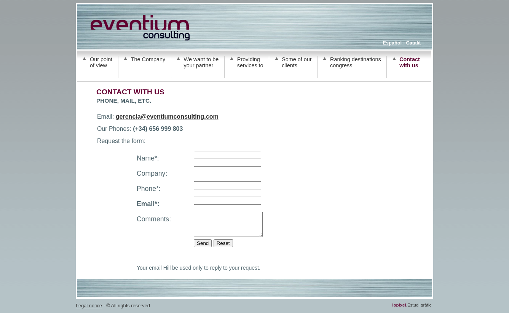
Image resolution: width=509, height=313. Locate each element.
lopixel (399, 309)
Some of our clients (296, 62)
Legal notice (89, 310)
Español (392, 43)
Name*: (148, 158)
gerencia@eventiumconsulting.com (167, 116)
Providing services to (250, 62)
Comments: (154, 219)
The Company (148, 59)
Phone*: (149, 188)
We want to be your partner (201, 62)
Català (413, 43)
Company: (152, 173)
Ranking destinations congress (355, 62)
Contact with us (409, 62)
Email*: (148, 204)
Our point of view (101, 62)
